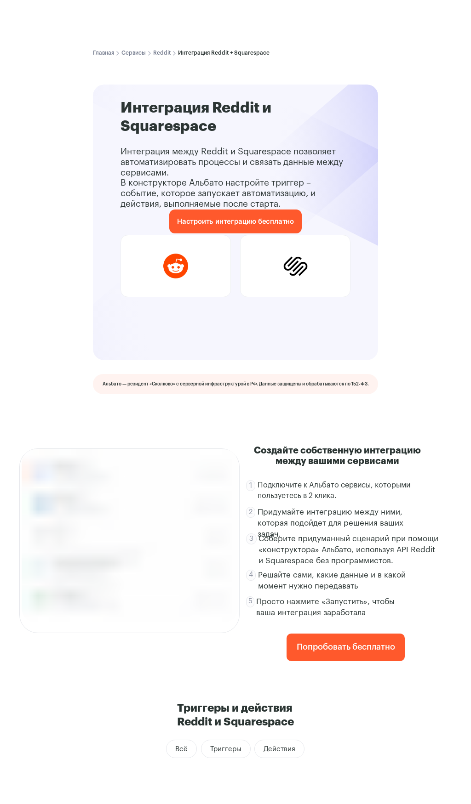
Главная (103, 53)
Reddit (162, 53)
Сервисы (133, 53)
